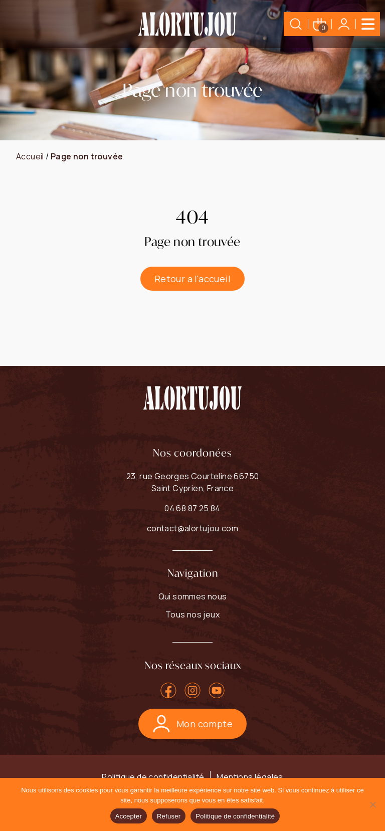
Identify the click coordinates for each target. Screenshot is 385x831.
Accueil (30, 156)
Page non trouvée (87, 156)
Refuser (168, 816)
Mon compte (192, 724)
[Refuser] (372, 804)
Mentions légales (250, 776)
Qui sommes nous (192, 596)
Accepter (128, 816)
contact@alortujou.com (192, 528)
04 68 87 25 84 (192, 508)
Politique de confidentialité (153, 776)
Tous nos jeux (192, 614)
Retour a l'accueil (192, 279)
